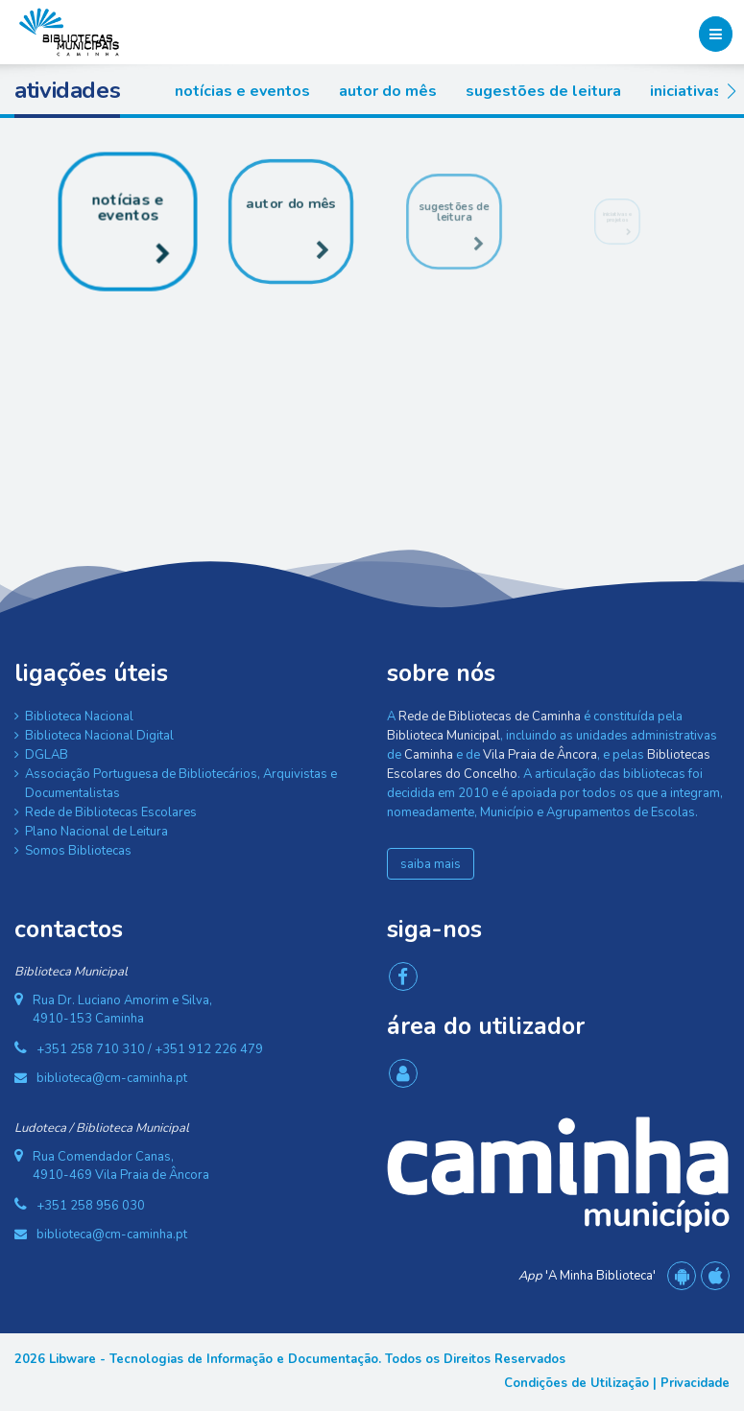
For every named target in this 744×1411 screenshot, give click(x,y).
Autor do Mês (388, 91)
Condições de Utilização (576, 1383)
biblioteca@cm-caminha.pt (111, 1078)
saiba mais (430, 864)
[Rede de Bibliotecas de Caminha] (69, 30)
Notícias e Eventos (242, 91)
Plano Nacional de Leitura (96, 831)
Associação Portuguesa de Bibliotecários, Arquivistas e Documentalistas (181, 783)
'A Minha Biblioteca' (587, 1275)
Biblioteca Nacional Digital (99, 735)
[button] (731, 91)
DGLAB (46, 755)
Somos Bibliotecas (78, 850)
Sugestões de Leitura (543, 91)
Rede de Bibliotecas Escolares (111, 812)
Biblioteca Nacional (79, 716)
